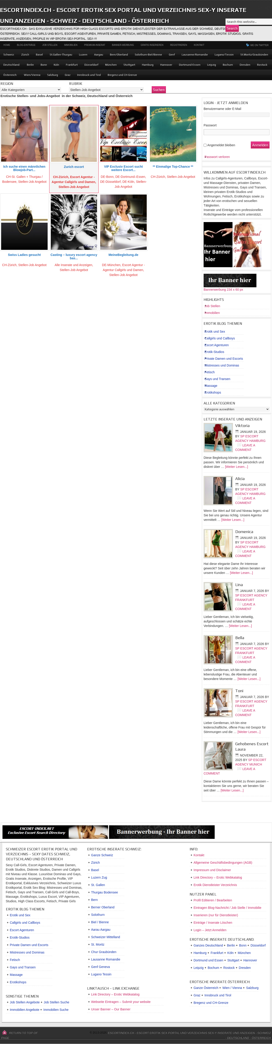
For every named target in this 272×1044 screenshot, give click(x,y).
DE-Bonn (107, 177)
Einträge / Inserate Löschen (213, 922)
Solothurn (98, 914)
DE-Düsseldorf (110, 181)
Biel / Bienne (100, 922)
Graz (67, 75)
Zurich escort (74, 167)
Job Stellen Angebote (25, 1002)
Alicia (240, 478)
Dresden (245, 64)
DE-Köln (128, 181)
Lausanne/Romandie (195, 54)
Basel (39, 54)
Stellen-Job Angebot (32, 181)
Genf (172, 54)
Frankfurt (72, 64)
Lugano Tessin (101, 974)
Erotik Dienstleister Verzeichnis (215, 885)
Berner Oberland (103, 907)
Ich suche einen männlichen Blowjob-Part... (24, 168)
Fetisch (210, 372)
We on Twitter (259, 45)
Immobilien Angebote (25, 1010)
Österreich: (10, 75)
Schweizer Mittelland (105, 937)
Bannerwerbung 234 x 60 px (223, 289)
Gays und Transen (217, 379)
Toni (239, 690)
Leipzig (211, 64)
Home (6, 45)
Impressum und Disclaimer (212, 870)
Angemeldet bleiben (221, 145)
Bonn (44, 64)
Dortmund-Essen (189, 64)
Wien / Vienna (232, 988)
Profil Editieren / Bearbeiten (213, 900)
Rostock (262, 64)
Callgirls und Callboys (220, 338)
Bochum (228, 64)
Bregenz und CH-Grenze (122, 75)
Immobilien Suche (55, 1010)
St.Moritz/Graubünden (254, 54)
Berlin (30, 64)
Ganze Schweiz (102, 855)
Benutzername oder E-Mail (222, 109)
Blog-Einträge (26, 45)
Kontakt (199, 45)
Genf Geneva (100, 967)
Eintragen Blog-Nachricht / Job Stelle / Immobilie (227, 907)
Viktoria (242, 425)
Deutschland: (11, 64)
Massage (211, 385)
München (111, 64)
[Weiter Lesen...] (236, 467)
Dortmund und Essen (208, 960)
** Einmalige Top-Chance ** (173, 166)
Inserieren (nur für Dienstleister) (216, 915)
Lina (239, 584)
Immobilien (70, 45)
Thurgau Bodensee (104, 892)
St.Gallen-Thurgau (61, 54)
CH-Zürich (60, 177)
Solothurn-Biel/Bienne (148, 54)
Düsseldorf (91, 64)
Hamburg (147, 64)
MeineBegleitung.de (123, 255)
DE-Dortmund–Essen (130, 177)
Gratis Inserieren (152, 45)
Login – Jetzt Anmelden (210, 930)
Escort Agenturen (217, 345)
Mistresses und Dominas (222, 365)
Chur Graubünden (103, 952)
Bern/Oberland (119, 54)
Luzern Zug (99, 877)
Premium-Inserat (94, 45)
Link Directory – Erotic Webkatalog (115, 994)
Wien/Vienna (32, 75)
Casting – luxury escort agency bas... (74, 256)
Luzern (83, 54)
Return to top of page (19, 1035)
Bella (239, 637)
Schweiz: (8, 54)
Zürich (25, 54)
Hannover (166, 64)
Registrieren (178, 45)
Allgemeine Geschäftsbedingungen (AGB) (223, 862)
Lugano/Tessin (224, 54)
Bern (94, 900)
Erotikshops (213, 392)
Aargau (98, 54)
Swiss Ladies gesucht (24, 255)
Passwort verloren (217, 156)
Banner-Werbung (123, 45)
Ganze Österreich (206, 988)
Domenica (244, 531)
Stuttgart (129, 64)
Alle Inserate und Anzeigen (73, 265)
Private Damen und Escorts (224, 358)
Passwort (210, 125)
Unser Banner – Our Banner (110, 1009)
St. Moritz (98, 944)
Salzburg (52, 75)
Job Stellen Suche (56, 1002)
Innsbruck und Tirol (89, 75)
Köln (56, 64)
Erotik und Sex (215, 331)
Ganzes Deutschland (208, 945)
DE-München (111, 265)
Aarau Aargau (101, 929)
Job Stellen (49, 45)
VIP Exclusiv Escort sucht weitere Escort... (123, 168)
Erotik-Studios (214, 352)
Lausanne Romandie (105, 959)
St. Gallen (98, 885)
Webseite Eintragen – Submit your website (121, 1002)
